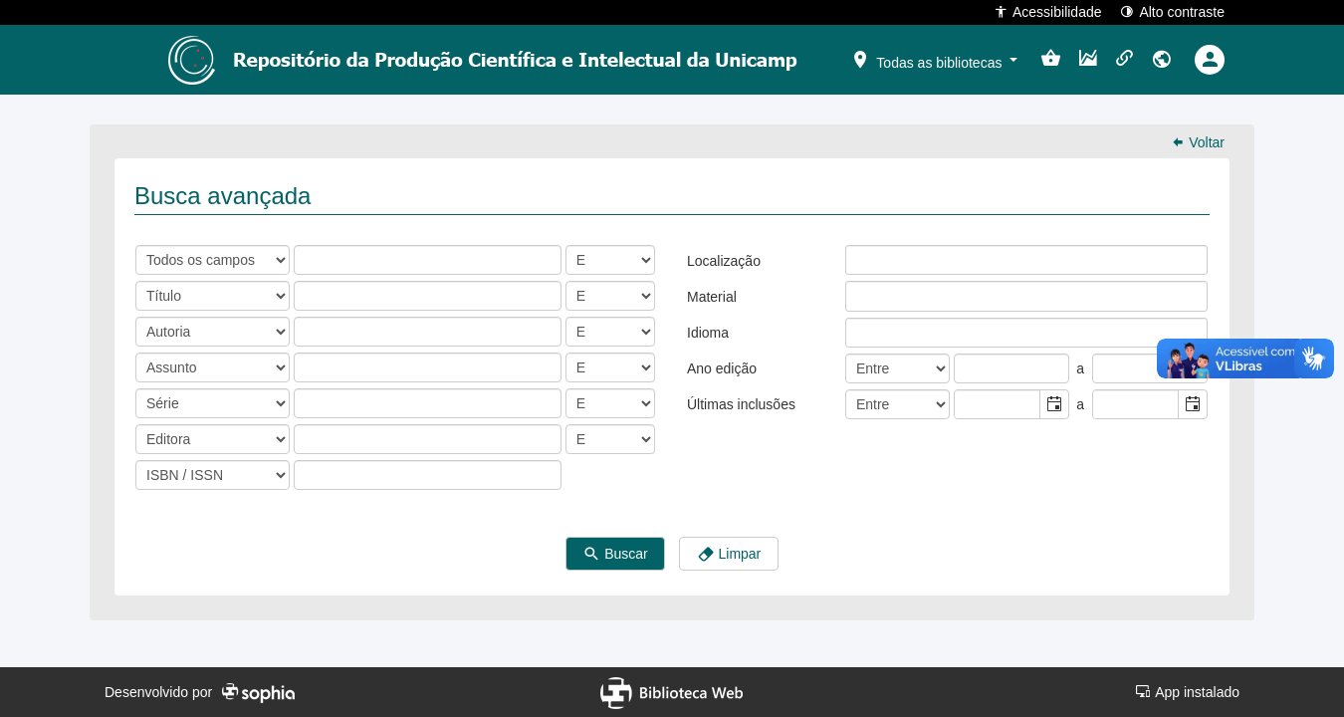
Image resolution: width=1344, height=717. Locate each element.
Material (712, 297)
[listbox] (861, 260)
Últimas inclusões (741, 404)
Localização (724, 261)
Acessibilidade (1048, 11)
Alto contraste (1172, 11)
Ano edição (722, 368)
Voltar (1198, 142)
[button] (933, 59)
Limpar (729, 555)
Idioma (708, 333)
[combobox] (997, 404)
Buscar (614, 555)
